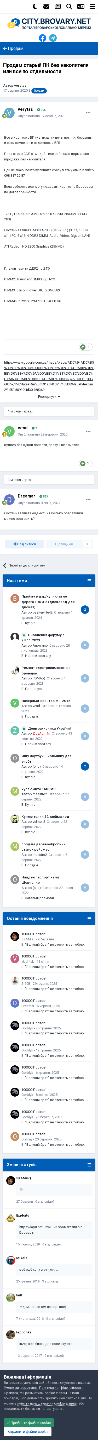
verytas (20, 85)
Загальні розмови (39, 898)
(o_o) (37, 766)
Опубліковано (41, 116)
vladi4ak (27, 962)
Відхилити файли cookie (28, 1431)
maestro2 (40, 794)
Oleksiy (26, 1139)
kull (19, 1295)
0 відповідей (45, 1201)
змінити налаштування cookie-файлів (47, 1403)
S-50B (25, 984)
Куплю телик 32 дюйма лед (45, 816)
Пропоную (33, 689)
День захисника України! (49, 728)
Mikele (21, 1258)
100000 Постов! (33, 934)
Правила (11, 1393)
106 (41, 110)
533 (43, 496)
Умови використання (21, 1388)
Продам (31, 716)
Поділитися (25, 544)
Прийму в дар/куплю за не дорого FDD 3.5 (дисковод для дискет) (48, 601)
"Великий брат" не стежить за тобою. (55, 944)
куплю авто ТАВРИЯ (38, 789)
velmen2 (39, 822)
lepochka (24, 1332)
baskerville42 (43, 612)
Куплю (30, 623)
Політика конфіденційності (60, 1388)
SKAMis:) (28, 939)
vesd (22, 427)
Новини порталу (38, 656)
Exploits (22, 1215)
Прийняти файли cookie (29, 1423)
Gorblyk (27, 1028)
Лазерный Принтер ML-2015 (45, 701)
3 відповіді (50, 1281)
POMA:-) (39, 678)
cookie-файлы (55, 1393)
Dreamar (26, 496)
